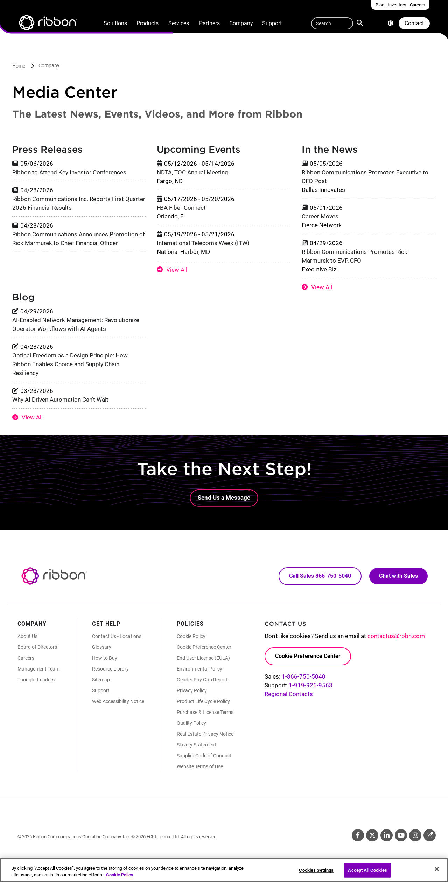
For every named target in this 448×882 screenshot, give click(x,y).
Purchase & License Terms (205, 712)
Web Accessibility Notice (118, 701)
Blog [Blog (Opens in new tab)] (430, 835)
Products (147, 23)
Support (272, 23)
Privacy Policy (192, 690)
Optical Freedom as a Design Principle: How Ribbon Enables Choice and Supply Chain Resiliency (70, 364)
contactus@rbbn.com (396, 635)
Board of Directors (37, 647)
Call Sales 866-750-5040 (320, 575)
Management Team (38, 669)
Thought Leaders (36, 679)
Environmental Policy (199, 669)
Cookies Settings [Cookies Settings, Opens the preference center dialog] (316, 873)
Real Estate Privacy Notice (205, 734)
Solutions (115, 23)
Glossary (101, 647)
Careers (26, 658)
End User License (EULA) (203, 658)
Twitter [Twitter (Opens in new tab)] (372, 835)
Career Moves (320, 216)
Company (241, 23)
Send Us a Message (224, 497)
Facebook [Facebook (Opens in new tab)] (358, 835)
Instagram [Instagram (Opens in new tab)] (415, 835)
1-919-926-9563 (310, 685)
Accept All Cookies (367, 873)
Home (18, 66)
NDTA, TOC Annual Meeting (192, 172)
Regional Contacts (289, 693)
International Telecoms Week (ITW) (203, 242)
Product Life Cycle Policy (203, 701)
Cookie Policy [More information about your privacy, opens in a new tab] (119, 878)
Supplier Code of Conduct (204, 755)
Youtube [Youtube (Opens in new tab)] (401, 835)
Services (178, 23)
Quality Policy (191, 723)
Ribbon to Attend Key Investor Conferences (69, 172)
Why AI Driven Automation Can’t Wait (60, 399)
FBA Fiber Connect (181, 207)
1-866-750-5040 (304, 676)
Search (360, 22)
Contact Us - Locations (116, 636)
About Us (27, 636)
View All (176, 269)
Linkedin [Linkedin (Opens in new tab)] (386, 835)
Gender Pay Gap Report (202, 679)
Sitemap (101, 679)
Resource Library (110, 669)
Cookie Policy (191, 636)
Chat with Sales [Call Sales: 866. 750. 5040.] (398, 575)
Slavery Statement (196, 745)
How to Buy (104, 658)
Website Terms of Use (200, 766)
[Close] (436, 872)
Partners (209, 23)
